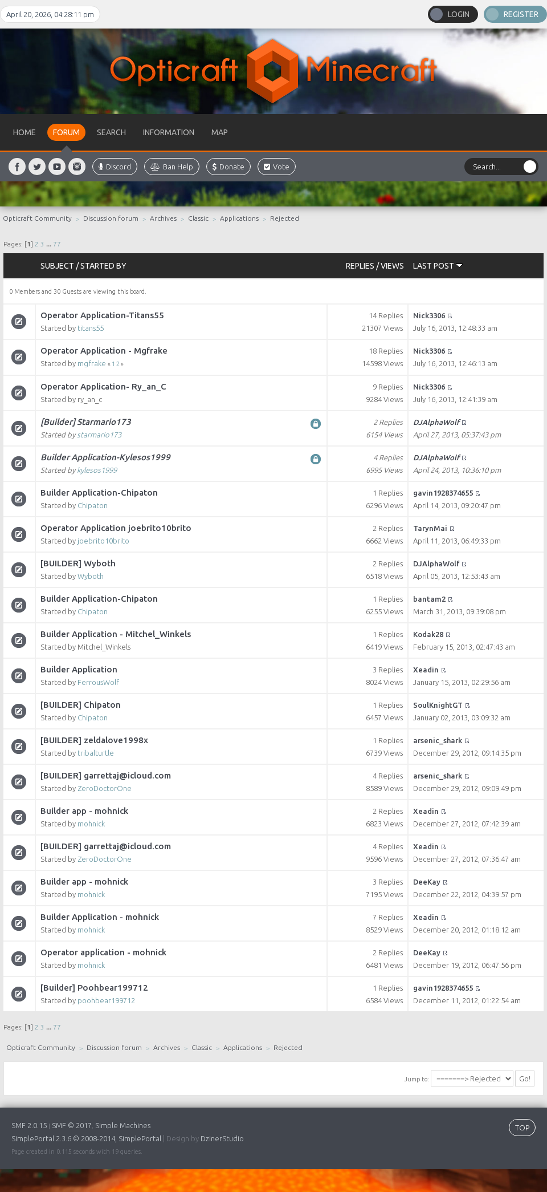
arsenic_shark (437, 740)
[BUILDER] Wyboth (78, 563)
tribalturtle (95, 753)
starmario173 (99, 435)
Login (459, 14)
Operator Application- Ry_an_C (103, 386)
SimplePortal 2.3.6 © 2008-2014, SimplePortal (86, 1138)
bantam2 (429, 599)
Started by (103, 265)
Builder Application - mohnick (99, 917)
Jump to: (416, 1079)
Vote (276, 167)
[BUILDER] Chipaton (80, 704)
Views (392, 265)
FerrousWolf (98, 682)
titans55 (90, 328)
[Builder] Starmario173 (85, 422)
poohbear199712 (106, 1000)
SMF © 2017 (72, 1125)
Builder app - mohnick (84, 811)
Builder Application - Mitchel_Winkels (115, 634)
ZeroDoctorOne (104, 788)
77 (57, 244)
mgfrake (91, 363)
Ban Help (171, 167)
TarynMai (430, 528)
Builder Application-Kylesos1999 (105, 457)
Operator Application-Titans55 (102, 315)
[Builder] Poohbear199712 (94, 987)
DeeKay (426, 882)
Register (521, 14)
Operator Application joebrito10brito (115, 528)
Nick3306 (429, 315)
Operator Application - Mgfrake (104, 350)
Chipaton (92, 505)
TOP (522, 1128)
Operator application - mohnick (103, 952)
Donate (228, 167)
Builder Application (78, 669)
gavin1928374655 (443, 493)
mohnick (91, 824)
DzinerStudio (222, 1138)
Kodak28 (428, 634)
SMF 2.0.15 (29, 1125)
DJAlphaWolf (436, 422)
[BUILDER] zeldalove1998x (94, 740)
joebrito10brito (103, 541)
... (49, 244)
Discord (115, 167)
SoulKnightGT (438, 705)
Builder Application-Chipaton (99, 492)
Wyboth (90, 576)
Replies (360, 265)
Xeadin (426, 670)
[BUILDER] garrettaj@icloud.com (105, 775)
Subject (57, 265)
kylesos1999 (97, 470)
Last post (438, 265)
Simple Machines (122, 1125)
